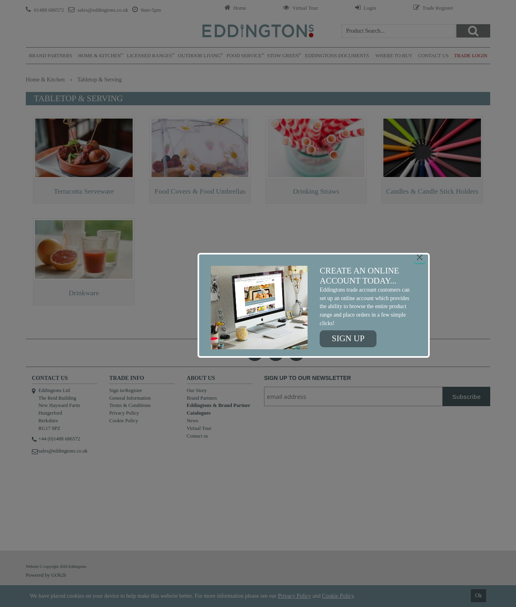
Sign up (348, 338)
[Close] (419, 257)
